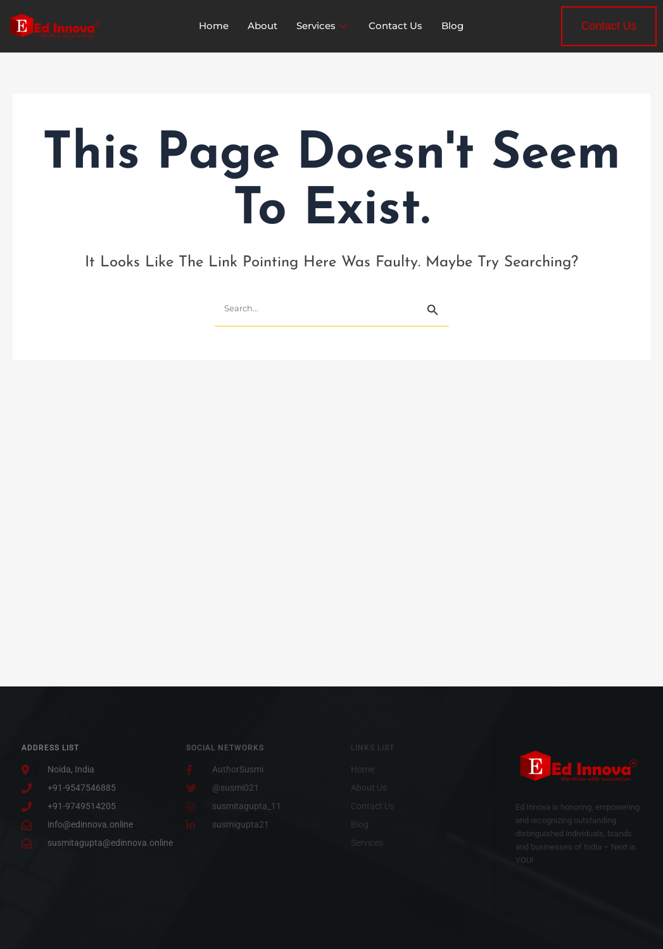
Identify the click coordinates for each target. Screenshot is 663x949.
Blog (452, 26)
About (262, 26)
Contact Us (395, 26)
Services (323, 26)
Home (214, 26)
